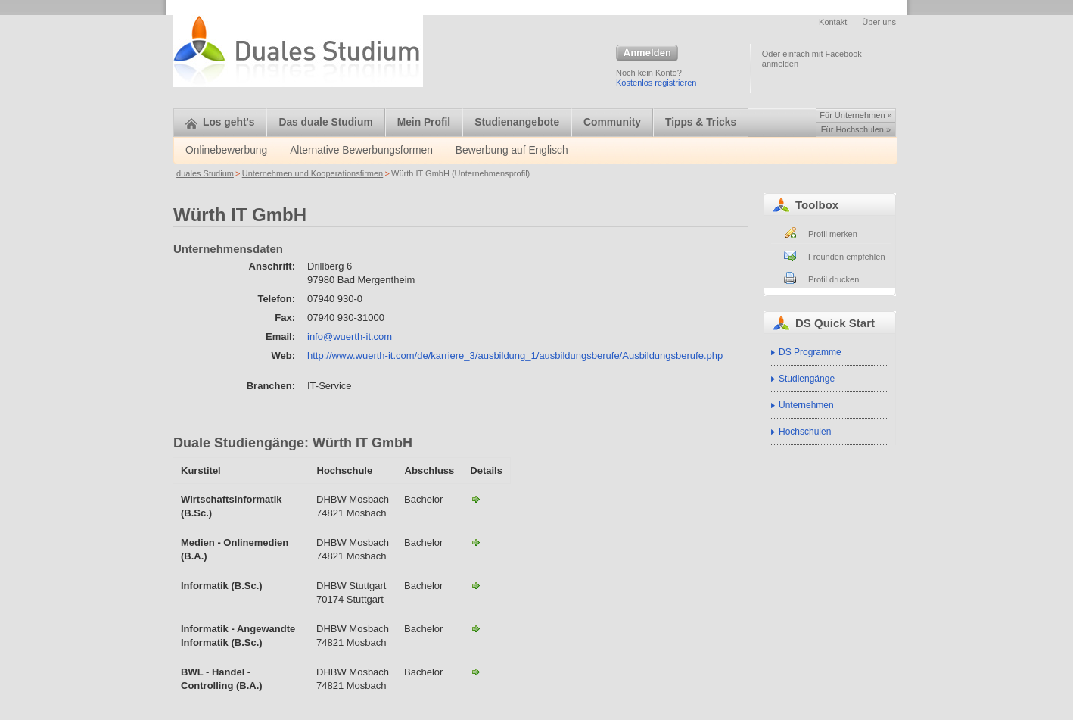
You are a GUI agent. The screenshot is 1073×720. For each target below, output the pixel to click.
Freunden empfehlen (846, 256)
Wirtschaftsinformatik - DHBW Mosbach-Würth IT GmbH (476, 499)
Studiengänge (807, 378)
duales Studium (205, 173)
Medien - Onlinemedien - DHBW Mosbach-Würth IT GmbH (476, 542)
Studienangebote (516, 122)
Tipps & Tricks (700, 122)
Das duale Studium (325, 122)
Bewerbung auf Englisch (512, 150)
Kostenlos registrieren (656, 82)
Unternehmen (806, 405)
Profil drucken (833, 279)
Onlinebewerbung (226, 150)
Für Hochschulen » (856, 129)
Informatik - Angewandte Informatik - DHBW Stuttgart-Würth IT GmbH (476, 585)
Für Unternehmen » (855, 115)
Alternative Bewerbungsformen (361, 150)
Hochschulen (805, 431)
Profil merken (832, 233)
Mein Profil (424, 122)
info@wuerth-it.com (349, 336)
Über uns (879, 21)
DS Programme (810, 352)
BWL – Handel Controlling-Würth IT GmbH (476, 671)
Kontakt (833, 21)
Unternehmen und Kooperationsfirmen (313, 173)
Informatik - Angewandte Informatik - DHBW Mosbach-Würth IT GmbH (476, 628)
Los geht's (219, 122)
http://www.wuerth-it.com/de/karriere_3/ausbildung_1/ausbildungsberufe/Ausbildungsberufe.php (515, 355)
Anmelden (647, 54)
